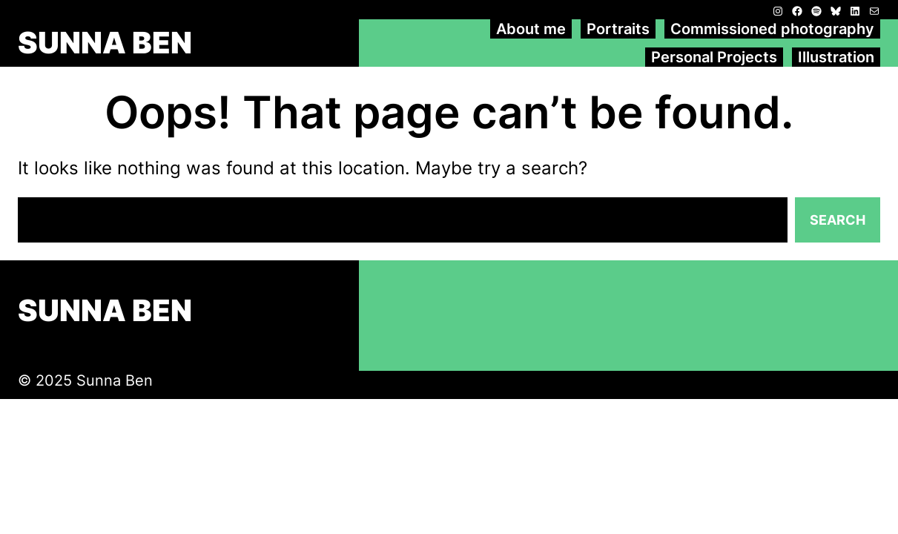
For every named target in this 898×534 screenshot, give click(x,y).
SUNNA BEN (105, 43)
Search (837, 220)
